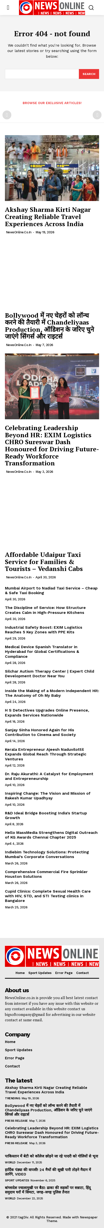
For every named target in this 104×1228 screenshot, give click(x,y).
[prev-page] (6, 114)
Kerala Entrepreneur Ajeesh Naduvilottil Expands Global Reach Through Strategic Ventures (45, 754)
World (10, 1162)
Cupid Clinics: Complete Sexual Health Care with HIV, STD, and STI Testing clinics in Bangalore (48, 896)
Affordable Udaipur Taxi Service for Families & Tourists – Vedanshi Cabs (44, 561)
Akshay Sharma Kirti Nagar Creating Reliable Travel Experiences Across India (48, 216)
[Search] (89, 74)
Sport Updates (17, 1180)
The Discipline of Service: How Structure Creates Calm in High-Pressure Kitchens (45, 610)
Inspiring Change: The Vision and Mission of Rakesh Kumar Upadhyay (47, 795)
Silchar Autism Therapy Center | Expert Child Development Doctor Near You (49, 673)
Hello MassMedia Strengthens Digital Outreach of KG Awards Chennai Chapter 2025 (51, 835)
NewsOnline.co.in (19, 232)
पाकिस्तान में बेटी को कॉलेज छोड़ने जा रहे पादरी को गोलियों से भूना (51, 1156)
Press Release (16, 1120)
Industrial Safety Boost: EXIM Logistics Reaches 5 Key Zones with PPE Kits (43, 629)
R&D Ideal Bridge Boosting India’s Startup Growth (46, 815)
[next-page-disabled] (97, 114)
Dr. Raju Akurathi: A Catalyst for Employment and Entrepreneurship (49, 776)
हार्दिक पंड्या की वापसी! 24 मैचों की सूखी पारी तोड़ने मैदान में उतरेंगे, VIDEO (48, 1172)
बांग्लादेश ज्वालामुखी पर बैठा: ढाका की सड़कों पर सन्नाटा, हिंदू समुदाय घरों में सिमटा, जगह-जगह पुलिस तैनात (48, 1190)
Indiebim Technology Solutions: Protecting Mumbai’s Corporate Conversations (47, 854)
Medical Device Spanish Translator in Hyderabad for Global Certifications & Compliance (42, 651)
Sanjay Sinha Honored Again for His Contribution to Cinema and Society (40, 732)
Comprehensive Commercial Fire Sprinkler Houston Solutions (46, 874)
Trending (12, 1098)
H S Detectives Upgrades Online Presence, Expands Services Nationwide (47, 712)
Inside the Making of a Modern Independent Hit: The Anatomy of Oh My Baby (52, 693)
